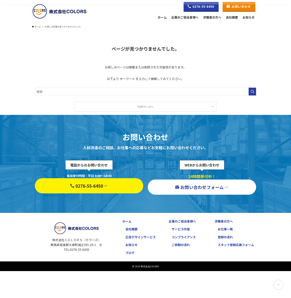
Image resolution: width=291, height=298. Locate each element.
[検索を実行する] (252, 92)
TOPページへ (145, 107)
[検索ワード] (145, 92)
